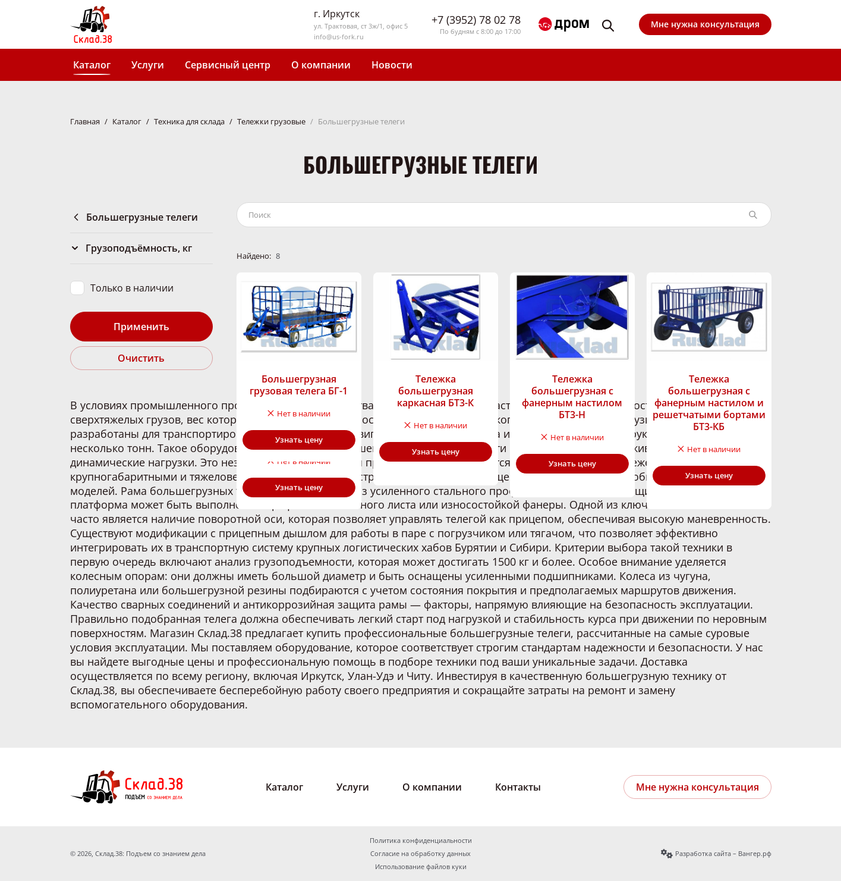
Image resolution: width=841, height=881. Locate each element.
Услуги (147, 64)
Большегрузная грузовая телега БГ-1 (299, 385)
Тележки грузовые (271, 121)
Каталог (92, 64)
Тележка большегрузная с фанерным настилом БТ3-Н (572, 397)
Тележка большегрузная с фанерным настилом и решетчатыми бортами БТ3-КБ (709, 402)
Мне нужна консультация (705, 24)
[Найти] (753, 215)
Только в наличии (132, 287)
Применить (141, 326)
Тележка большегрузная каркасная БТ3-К (435, 391)
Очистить (141, 358)
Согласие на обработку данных (420, 853)
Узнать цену (299, 439)
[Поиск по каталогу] (490, 215)
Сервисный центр (227, 64)
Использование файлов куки (421, 867)
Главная (85, 121)
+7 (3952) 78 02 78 (476, 20)
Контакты (518, 787)
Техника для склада (189, 121)
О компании (321, 64)
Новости (391, 64)
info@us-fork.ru (339, 37)
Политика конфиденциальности (421, 840)
